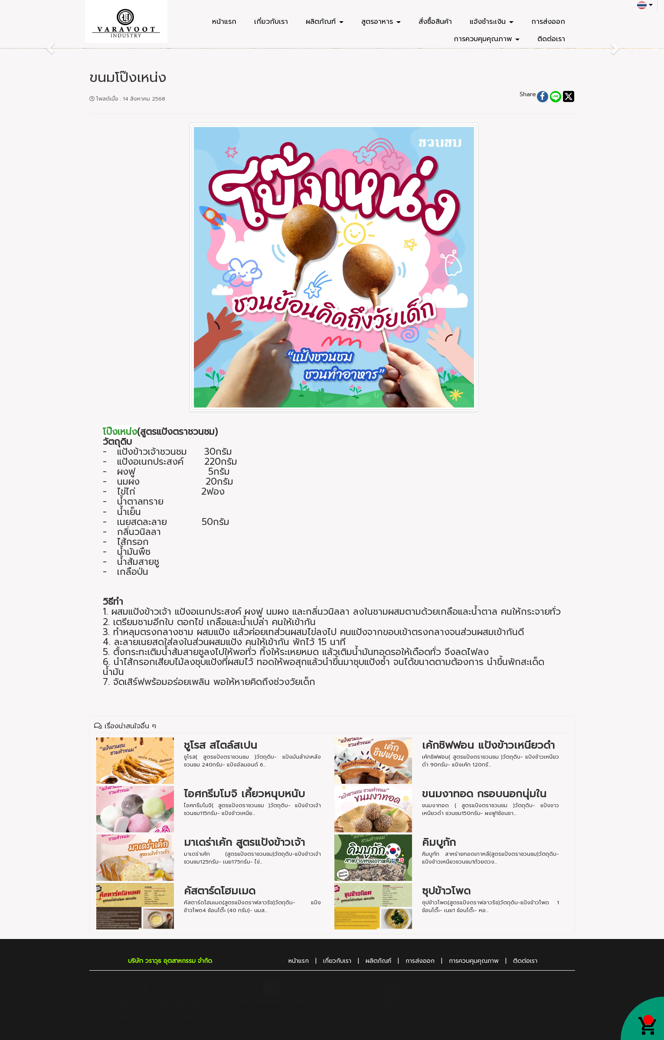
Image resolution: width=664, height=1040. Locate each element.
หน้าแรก (224, 21)
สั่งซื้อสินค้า (435, 21)
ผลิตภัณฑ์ (324, 21)
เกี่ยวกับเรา (271, 21)
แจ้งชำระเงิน (492, 21)
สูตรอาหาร (381, 21)
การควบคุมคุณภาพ (487, 39)
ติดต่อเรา (551, 39)
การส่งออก (548, 21)
